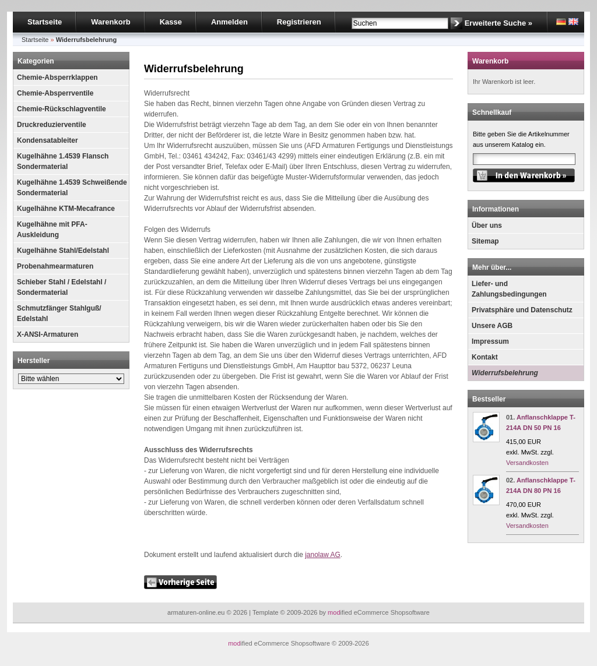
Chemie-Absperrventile (55, 93)
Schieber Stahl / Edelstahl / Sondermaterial (61, 287)
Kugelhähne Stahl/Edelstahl (63, 250)
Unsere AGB (492, 326)
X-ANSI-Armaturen (47, 334)
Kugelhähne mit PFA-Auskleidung (52, 229)
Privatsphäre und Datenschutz (522, 310)
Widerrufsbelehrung (505, 373)
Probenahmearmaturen (55, 266)
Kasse (171, 21)
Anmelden (229, 21)
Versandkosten (527, 462)
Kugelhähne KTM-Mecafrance (66, 209)
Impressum (490, 341)
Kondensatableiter (47, 140)
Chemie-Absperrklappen (57, 77)
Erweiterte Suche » (498, 23)
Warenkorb (110, 21)
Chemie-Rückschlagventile (61, 109)
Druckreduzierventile (51, 125)
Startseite (44, 21)
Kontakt (485, 357)
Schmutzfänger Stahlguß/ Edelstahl (59, 313)
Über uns (487, 225)
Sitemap (485, 241)
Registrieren (299, 21)
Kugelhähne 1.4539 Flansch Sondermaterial (62, 161)
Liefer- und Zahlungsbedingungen (509, 289)
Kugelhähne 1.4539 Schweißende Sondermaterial (72, 187)
